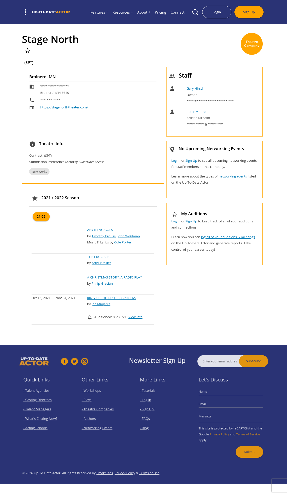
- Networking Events (99, 426)
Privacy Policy (221, 430)
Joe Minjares (101, 304)
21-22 (41, 216)
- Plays (91, 403)
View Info (135, 317)
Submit (245, 444)
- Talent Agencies (38, 396)
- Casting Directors (39, 403)
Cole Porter (122, 242)
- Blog (148, 426)
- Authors (92, 418)
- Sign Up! (151, 411)
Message (210, 416)
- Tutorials (151, 396)
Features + (99, 12)
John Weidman (128, 236)
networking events (233, 176)
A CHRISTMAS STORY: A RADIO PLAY (114, 277)
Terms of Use (149, 483)
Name (208, 396)
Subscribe (264, 361)
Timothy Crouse (104, 236)
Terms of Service (244, 430)
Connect (177, 12)
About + (143, 12)
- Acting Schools (38, 426)
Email (208, 406)
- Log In (149, 403)
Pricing (160, 12)
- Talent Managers (39, 411)
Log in (176, 160)
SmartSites (104, 483)
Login (217, 12)
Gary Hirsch (195, 88)
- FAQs (149, 418)
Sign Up (249, 12)
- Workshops (94, 396)
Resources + (122, 12)
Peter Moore (196, 111)
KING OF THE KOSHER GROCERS (111, 298)
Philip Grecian (102, 283)
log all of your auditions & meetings (228, 237)
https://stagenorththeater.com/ (64, 107)
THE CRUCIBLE (98, 256)
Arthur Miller (101, 263)
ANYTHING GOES (100, 229)
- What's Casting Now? (41, 418)
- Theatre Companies (99, 411)
